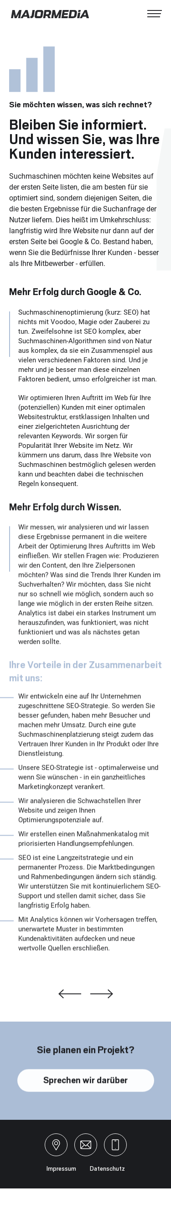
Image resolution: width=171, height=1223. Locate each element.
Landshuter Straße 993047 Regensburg (56, 1144)
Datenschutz (107, 1168)
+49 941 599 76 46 (115, 1144)
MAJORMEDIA (50, 14)
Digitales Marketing (69, 994)
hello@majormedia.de (85, 1144)
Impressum (61, 1168)
